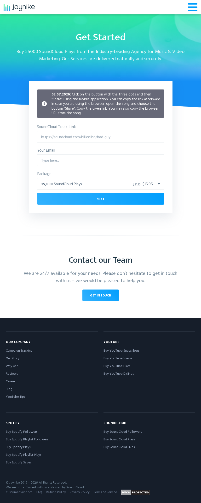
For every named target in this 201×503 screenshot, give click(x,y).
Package (44, 174)
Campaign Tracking (19, 350)
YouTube (111, 341)
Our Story (12, 358)
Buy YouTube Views (117, 358)
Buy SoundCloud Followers (122, 431)
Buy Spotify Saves (18, 462)
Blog (9, 388)
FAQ (39, 491)
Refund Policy (56, 491)
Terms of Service (105, 491)
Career (10, 381)
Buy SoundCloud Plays (119, 439)
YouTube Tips (15, 396)
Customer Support (19, 491)
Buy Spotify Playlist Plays (23, 454)
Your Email (46, 150)
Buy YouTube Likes (116, 365)
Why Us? (12, 365)
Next (100, 198)
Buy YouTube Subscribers (121, 350)
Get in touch (100, 295)
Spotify (13, 422)
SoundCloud (114, 422)
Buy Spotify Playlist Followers (27, 439)
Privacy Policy (80, 491)
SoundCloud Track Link (56, 127)
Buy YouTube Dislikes (118, 373)
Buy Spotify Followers (21, 431)
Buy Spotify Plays (18, 446)
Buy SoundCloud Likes (119, 446)
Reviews (12, 373)
